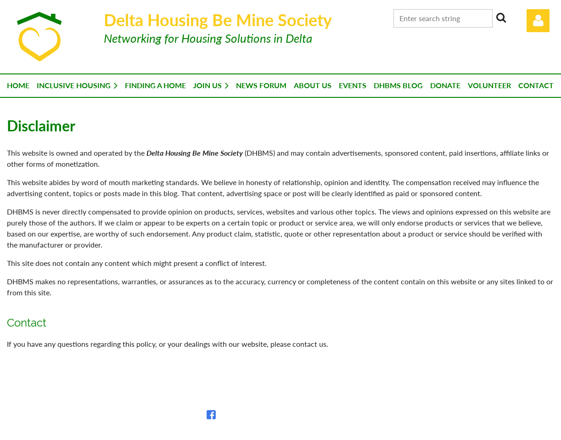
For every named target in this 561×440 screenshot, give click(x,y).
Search (501, 17)
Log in (538, 20)
